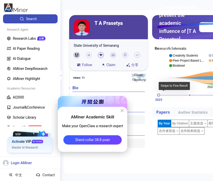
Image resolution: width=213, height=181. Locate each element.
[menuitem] (30, 18)
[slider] (158, 95)
